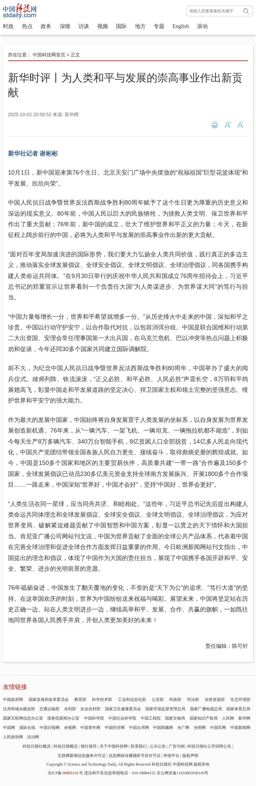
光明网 (200, 727)
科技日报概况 (66, 746)
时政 (8, 26)
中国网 (9, 727)
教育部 (80, 699)
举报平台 (171, 755)
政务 (46, 26)
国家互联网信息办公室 (23, 718)
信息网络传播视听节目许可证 (135, 755)
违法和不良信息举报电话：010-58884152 (119, 773)
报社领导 (89, 746)
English (181, 26)
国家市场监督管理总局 (165, 709)
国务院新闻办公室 (63, 718)
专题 (159, 26)
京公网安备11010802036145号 (183, 773)
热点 (27, 26)
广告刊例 (177, 746)
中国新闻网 (240, 727)
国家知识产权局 (204, 718)
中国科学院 (94, 718)
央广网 (183, 727)
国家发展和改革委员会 (49, 699)
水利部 (70, 709)
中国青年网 (90, 727)
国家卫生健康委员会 (123, 709)
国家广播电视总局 (206, 709)
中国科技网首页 (49, 54)
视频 (102, 26)
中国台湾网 (139, 727)
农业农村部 (90, 709)
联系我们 (139, 746)
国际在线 (27, 727)
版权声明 (190, 755)
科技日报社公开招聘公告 (209, 746)
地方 (140, 26)
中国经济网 (115, 727)
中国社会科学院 (122, 718)
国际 (121, 26)
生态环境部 (240, 699)
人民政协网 (13, 737)
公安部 (158, 699)
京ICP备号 (65, 773)
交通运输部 (49, 709)
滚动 (202, 26)
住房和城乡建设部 (19, 709)
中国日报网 (50, 727)
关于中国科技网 (114, 746)
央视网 (70, 727)
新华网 (244, 718)
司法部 (193, 699)
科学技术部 (102, 699)
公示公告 (158, 746)
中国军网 (218, 727)
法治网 (33, 737)
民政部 (175, 699)
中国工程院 (151, 718)
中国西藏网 (163, 727)
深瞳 (65, 26)
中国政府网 (13, 699)
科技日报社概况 (37, 746)
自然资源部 (215, 699)
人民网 (228, 718)
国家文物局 (175, 718)
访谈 (83, 26)
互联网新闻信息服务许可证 (82, 755)
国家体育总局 (238, 709)
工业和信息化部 (132, 699)
